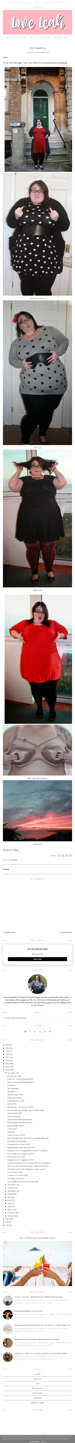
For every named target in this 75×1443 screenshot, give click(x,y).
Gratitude (11, 1132)
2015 (7, 1064)
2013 (7, 1070)
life (37, 1384)
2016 (7, 1060)
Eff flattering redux (15, 1095)
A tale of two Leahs (14, 1172)
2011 (7, 1222)
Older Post (65, 932)
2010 (7, 1225)
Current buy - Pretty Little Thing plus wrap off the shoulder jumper (40, 1353)
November (12, 1185)
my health (37, 1388)
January (11, 1216)
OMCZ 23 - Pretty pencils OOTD (20, 1079)
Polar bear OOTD (14, 1098)
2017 (7, 1057)
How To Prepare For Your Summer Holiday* (37, 1238)
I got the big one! (14, 1116)
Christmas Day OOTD (15, 1101)
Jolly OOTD (11, 1104)
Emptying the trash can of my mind (21, 1147)
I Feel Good (12, 1129)
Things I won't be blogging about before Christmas (27, 1150)
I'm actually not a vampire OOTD (20, 1154)
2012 (7, 1219)
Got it (43, 1442)
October (11, 1188)
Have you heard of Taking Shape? (20, 1082)
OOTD (37, 1374)
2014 (7, 1067)
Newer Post (10, 932)
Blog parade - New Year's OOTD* (20, 1107)
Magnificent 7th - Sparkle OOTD (20, 1160)
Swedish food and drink (16, 1141)
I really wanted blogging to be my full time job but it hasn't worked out (42, 1325)
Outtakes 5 (11, 1085)
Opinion (37, 1398)
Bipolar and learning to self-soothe (28, 1311)
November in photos (15, 1178)
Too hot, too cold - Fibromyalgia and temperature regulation (38, 1297)
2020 (7, 1048)
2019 (7, 1051)
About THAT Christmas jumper (19, 1119)
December (12, 1073)
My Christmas (12, 1088)
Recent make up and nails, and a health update (25, 1110)
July (9, 1197)
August (10, 1194)
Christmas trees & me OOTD (18, 1144)
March (10, 1210)
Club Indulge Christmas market (19, 1123)
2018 (7, 1054)
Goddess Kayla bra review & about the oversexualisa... (28, 1163)
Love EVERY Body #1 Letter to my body (22, 1182)
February (11, 1213)
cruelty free (37, 1403)
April (9, 1206)
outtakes (13, 860)
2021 (7, 1045)
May (9, 1203)
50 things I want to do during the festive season (26, 1169)
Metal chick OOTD (14, 1113)
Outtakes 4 (11, 1091)
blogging (37, 1393)
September (12, 1191)
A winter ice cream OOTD (17, 1175)
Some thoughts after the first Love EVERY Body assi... (28, 1138)
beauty (37, 1379)
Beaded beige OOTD (15, 1126)
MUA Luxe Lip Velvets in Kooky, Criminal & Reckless (28, 1166)
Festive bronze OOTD (16, 1135)
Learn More (34, 1442)
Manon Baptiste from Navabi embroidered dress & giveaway (36, 1339)
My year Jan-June (14, 1076)
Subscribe (37, 959)
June (9, 1200)
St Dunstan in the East (16, 1157)
